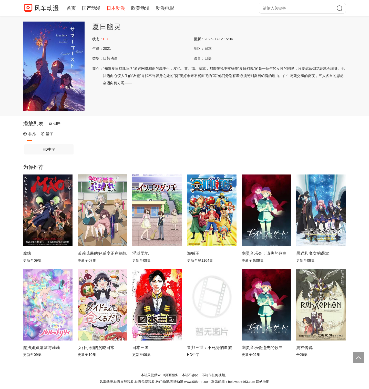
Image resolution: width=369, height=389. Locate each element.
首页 (71, 8)
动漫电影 (165, 8)
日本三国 (140, 347)
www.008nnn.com (197, 382)
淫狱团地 (140, 253)
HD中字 (49, 149)
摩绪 (27, 253)
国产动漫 (91, 8)
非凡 (29, 134)
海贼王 (193, 253)
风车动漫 (46, 8)
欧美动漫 (140, 8)
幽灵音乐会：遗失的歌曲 (264, 253)
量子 (47, 134)
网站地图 (262, 382)
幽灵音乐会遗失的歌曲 (262, 347)
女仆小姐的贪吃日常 (96, 347)
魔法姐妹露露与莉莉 (41, 347)
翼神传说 (304, 347)
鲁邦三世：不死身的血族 (209, 347)
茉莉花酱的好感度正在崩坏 (102, 253)
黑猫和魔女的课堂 (312, 253)
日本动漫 (116, 8)
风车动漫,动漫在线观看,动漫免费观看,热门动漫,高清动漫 (141, 382)
